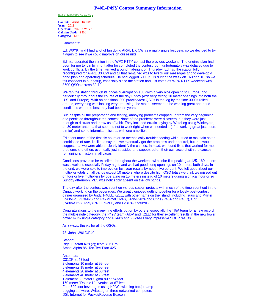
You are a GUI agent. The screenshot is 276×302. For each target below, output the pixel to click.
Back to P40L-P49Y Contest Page (75, 15)
